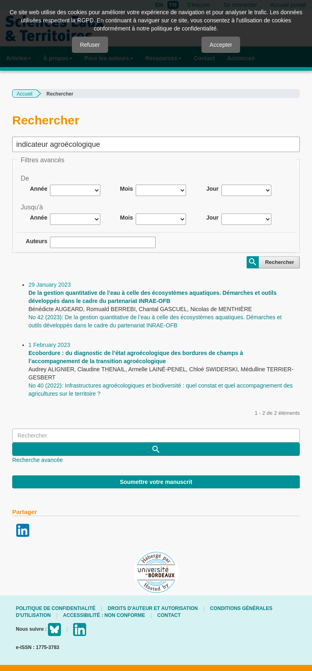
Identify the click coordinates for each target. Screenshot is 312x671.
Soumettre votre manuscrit (156, 482)
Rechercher (279, 262)
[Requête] (156, 435)
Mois (126, 188)
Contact (169, 615)
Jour (212, 188)
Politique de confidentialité (55, 608)
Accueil (24, 94)
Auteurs (37, 241)
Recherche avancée (37, 460)
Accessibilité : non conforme (104, 615)
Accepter (221, 44)
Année (39, 188)
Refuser (90, 44)
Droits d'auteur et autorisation (153, 608)
